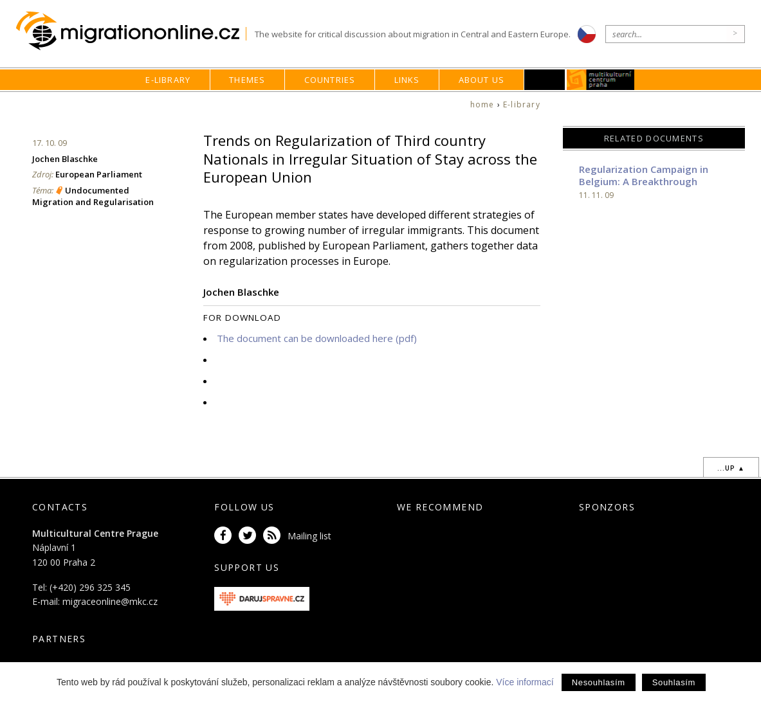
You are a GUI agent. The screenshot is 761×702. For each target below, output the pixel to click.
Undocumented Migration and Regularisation (93, 196)
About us (482, 80)
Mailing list (309, 536)
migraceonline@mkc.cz (110, 601)
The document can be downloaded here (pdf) (317, 338)
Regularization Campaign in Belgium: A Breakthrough (643, 175)
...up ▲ (731, 468)
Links (407, 80)
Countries (330, 80)
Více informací (524, 682)
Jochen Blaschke (65, 159)
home (482, 104)
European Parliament (98, 174)
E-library (167, 80)
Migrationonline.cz (131, 31)
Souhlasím (673, 682)
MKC (600, 80)
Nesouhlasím (598, 682)
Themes (247, 80)
